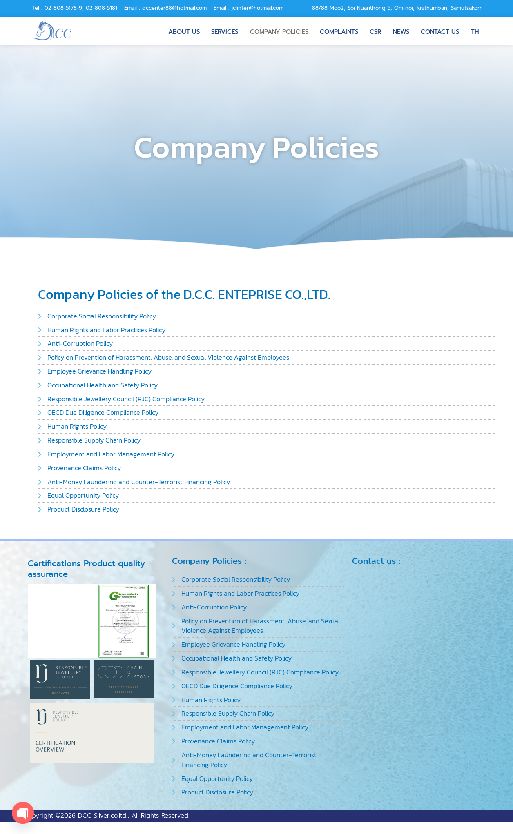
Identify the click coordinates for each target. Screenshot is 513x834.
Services (226, 30)
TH (473, 30)
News (401, 30)
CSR (375, 30)
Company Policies (280, 30)
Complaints (338, 30)
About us (186, 30)
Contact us (439, 30)
